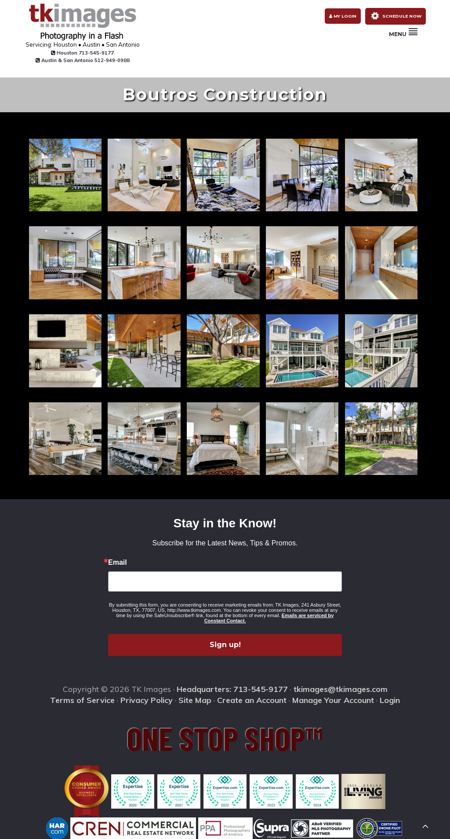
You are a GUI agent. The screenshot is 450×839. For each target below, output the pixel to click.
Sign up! (225, 644)
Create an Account (252, 700)
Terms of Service (82, 700)
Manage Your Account (333, 700)
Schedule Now (403, 18)
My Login (340, 18)
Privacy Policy (146, 700)
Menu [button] (403, 39)
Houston (68, 52)
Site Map (194, 700)
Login (390, 700)
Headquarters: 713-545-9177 (232, 689)
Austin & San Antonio (68, 60)
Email (117, 562)
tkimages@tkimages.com (341, 689)
